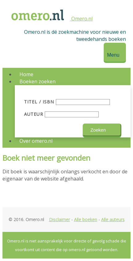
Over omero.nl (35, 140)
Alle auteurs (113, 219)
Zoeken (98, 130)
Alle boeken (85, 219)
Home (26, 74)
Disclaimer (59, 219)
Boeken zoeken (37, 81)
